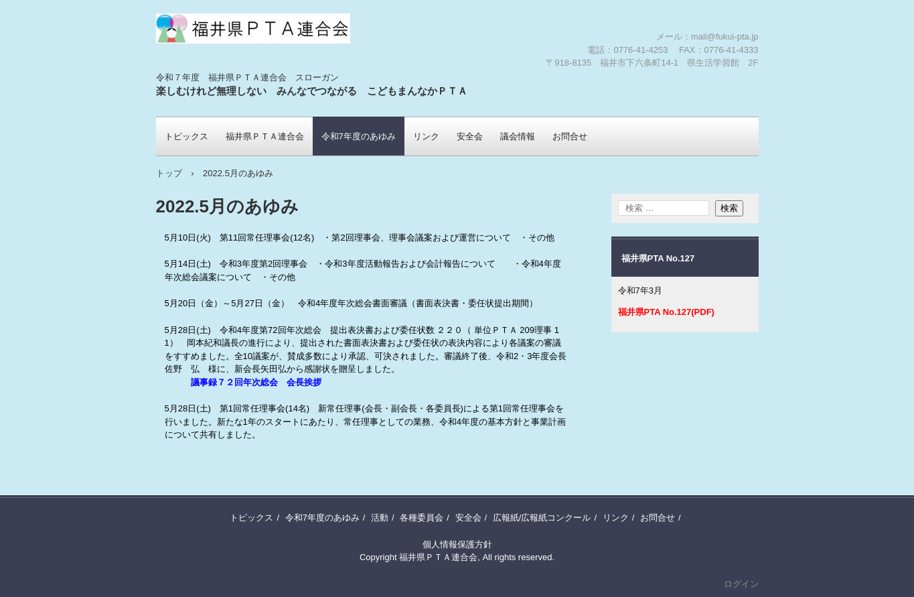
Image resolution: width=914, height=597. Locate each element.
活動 (379, 518)
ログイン (741, 584)
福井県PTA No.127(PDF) (666, 312)
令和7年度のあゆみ (358, 136)
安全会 (470, 136)
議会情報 (517, 136)
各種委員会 (421, 518)
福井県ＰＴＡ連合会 (234, 70)
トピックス (186, 136)
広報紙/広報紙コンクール (542, 518)
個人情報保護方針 (457, 544)
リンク (426, 136)
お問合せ (569, 136)
